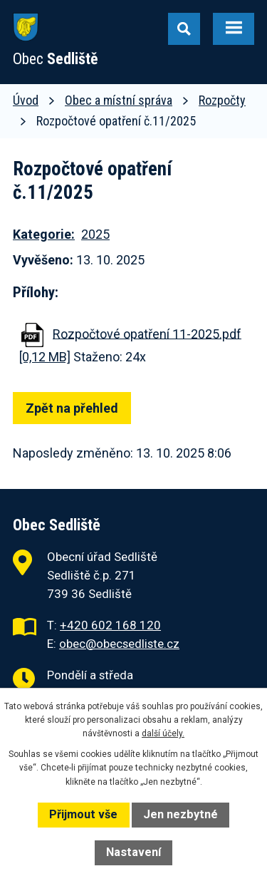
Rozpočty (222, 100)
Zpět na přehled (72, 408)
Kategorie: (44, 234)
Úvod (25, 100)
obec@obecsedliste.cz (119, 644)
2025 (95, 234)
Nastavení (133, 852)
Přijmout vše (83, 814)
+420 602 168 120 (110, 625)
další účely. (163, 733)
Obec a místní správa (118, 100)
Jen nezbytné (180, 814)
